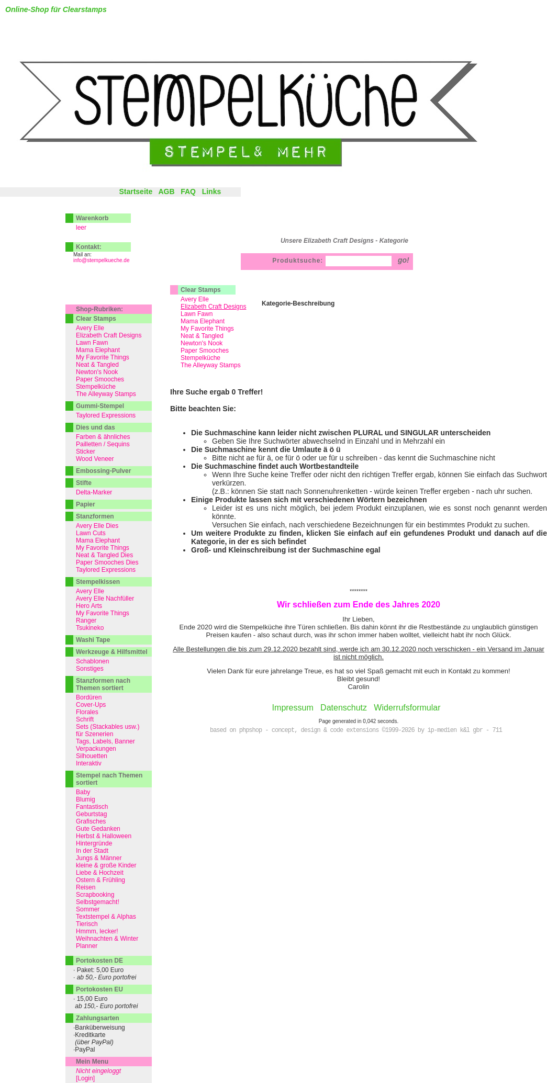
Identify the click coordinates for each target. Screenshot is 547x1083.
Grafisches (91, 821)
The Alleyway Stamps (211, 365)
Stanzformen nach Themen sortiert (103, 684)
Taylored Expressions (106, 415)
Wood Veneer (95, 458)
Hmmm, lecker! (97, 931)
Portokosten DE (99, 960)
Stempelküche (200, 358)
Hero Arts (89, 606)
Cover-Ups (91, 704)
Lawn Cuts (91, 533)
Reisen (85, 887)
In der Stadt (92, 850)
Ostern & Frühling (100, 880)
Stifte (84, 483)
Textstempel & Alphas (106, 916)
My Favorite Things (207, 328)
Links (211, 191)
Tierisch (87, 924)
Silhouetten (91, 756)
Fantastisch (92, 806)
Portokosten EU (99, 989)
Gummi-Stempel (100, 406)
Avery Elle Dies (97, 525)
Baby (83, 792)
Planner (86, 946)
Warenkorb (92, 218)
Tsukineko (90, 627)
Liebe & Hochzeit (100, 872)
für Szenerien (94, 734)
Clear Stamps (201, 290)
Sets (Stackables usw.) (107, 726)
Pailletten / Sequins (103, 444)
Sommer (87, 909)
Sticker (85, 451)
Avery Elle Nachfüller (105, 598)
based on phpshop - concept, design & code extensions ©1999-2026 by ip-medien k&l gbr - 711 (356, 730)
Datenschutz (343, 707)
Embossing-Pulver (103, 471)
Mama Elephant (203, 321)
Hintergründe (94, 843)
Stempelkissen (98, 581)
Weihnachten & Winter (107, 938)
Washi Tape (93, 640)
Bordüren (89, 697)
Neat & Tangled (202, 336)
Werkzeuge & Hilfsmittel (111, 652)
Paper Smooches (205, 350)
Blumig (85, 799)
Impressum (293, 707)
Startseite (135, 191)
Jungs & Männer (98, 858)
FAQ (188, 191)
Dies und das (95, 427)
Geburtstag (91, 814)
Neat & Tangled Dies (104, 555)
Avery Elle (195, 299)
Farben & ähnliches (103, 437)
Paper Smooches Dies (107, 562)
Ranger (86, 620)
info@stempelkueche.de (101, 260)
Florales (87, 712)
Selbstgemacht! (97, 902)
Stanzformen (95, 516)
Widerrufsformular (407, 707)
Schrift (85, 719)
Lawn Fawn (197, 314)
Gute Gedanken (98, 828)
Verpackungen (96, 748)
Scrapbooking (95, 894)
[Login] (85, 1078)
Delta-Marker (94, 492)
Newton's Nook (201, 343)
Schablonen (92, 661)
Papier (85, 504)
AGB (166, 191)
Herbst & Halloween (103, 836)
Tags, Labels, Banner (105, 741)
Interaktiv (89, 763)
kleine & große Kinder (106, 865)
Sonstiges (90, 668)
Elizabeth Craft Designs (108, 335)
